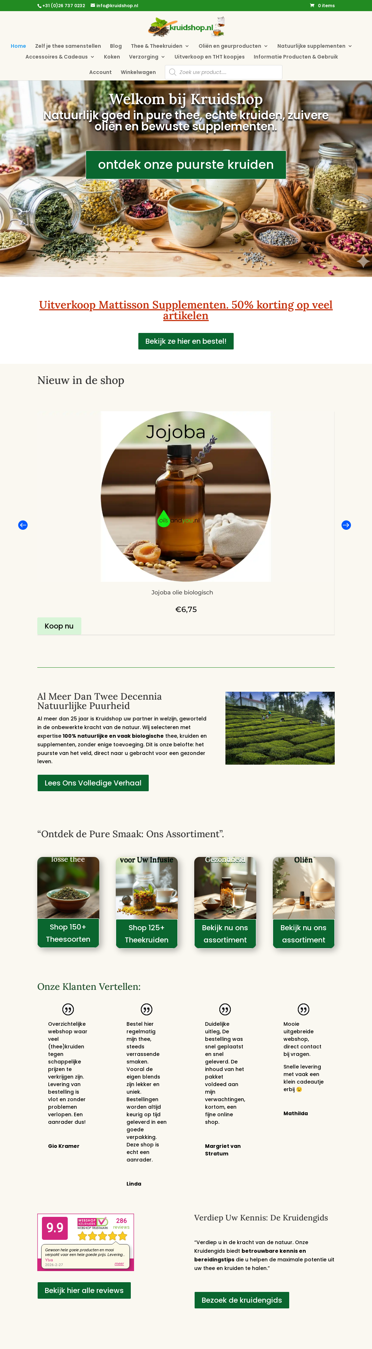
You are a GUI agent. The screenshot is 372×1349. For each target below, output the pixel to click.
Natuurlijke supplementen (311, 46)
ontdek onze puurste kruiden (186, 164)
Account (100, 73)
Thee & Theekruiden (156, 46)
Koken (112, 57)
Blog (116, 46)
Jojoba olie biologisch (182, 592)
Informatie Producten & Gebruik (296, 57)
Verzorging (143, 57)
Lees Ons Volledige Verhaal (93, 783)
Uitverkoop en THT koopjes (210, 57)
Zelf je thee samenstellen (68, 46)
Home (18, 46)
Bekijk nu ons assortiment (225, 934)
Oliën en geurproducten (230, 46)
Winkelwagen (138, 73)
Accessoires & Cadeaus (56, 57)
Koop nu (59, 626)
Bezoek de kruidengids (242, 1300)
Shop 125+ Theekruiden (146, 934)
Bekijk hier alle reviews (84, 1290)
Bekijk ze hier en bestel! (186, 341)
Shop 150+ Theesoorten (68, 933)
